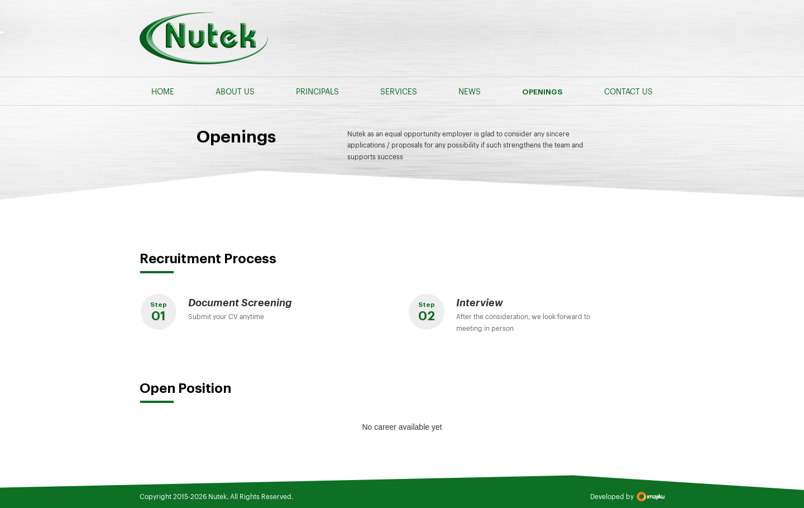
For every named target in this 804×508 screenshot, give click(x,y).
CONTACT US (628, 91)
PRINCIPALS (317, 91)
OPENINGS (542, 92)
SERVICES (398, 91)
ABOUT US (235, 91)
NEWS (469, 91)
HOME (162, 91)
